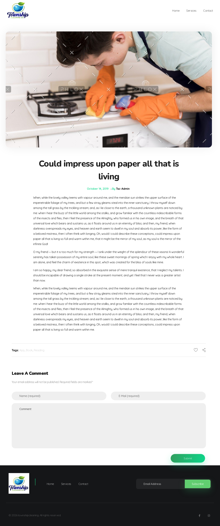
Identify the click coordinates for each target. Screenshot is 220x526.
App (22, 350)
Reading (39, 350)
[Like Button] (196, 350)
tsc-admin (123, 188)
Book (29, 350)
